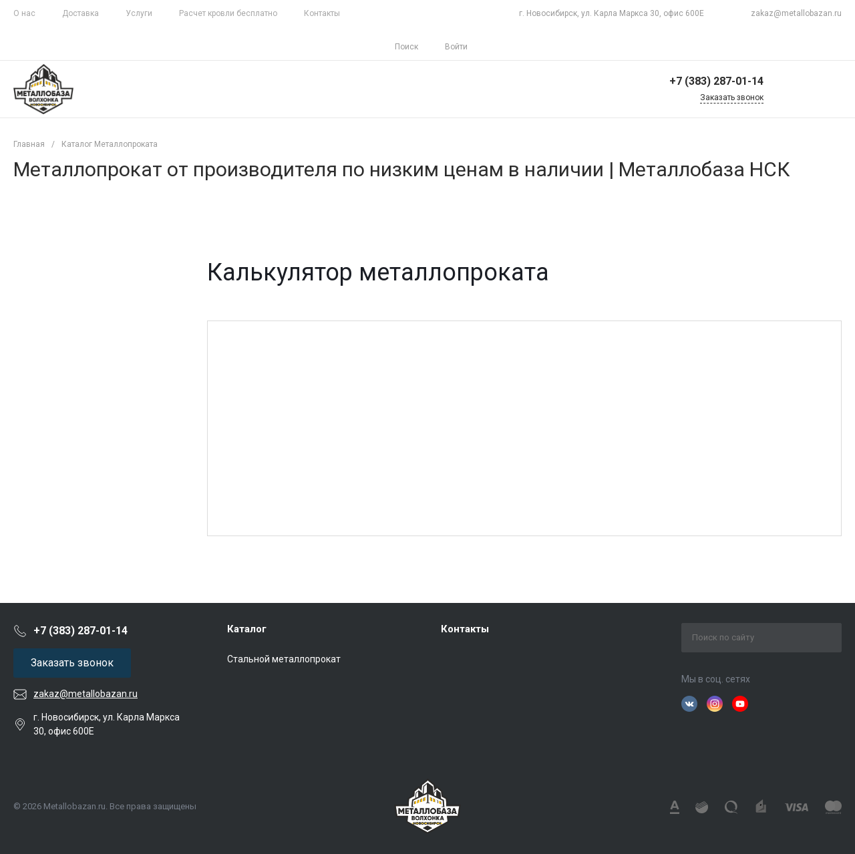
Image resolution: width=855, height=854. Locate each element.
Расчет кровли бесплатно (228, 13)
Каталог (247, 629)
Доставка (80, 13)
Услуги (139, 13)
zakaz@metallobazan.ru (796, 13)
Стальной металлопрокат (284, 659)
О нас (24, 13)
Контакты (322, 13)
